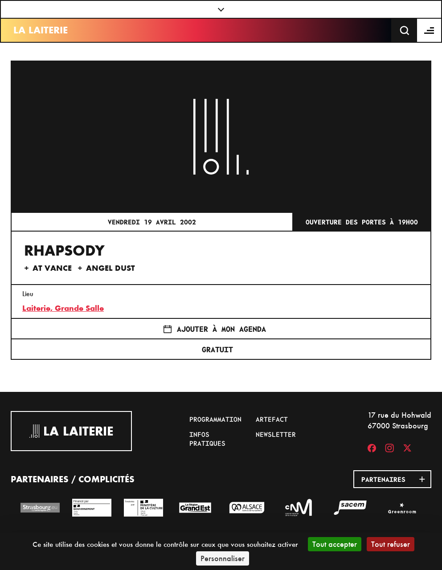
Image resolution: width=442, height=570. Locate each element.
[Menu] (429, 30)
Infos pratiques (207, 439)
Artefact (272, 419)
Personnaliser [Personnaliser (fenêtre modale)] (223, 558)
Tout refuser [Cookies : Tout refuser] (390, 544)
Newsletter (276, 434)
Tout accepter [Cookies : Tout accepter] (334, 544)
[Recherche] (404, 30)
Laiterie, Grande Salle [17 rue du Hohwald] (63, 308)
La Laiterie (40, 30)
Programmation (215, 419)
